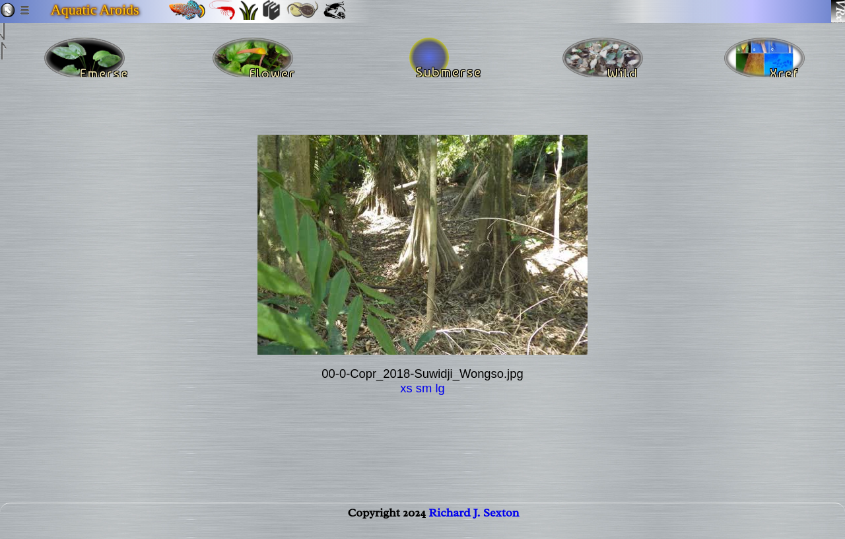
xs (406, 388)
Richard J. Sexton (473, 523)
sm (424, 388)
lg (439, 388)
